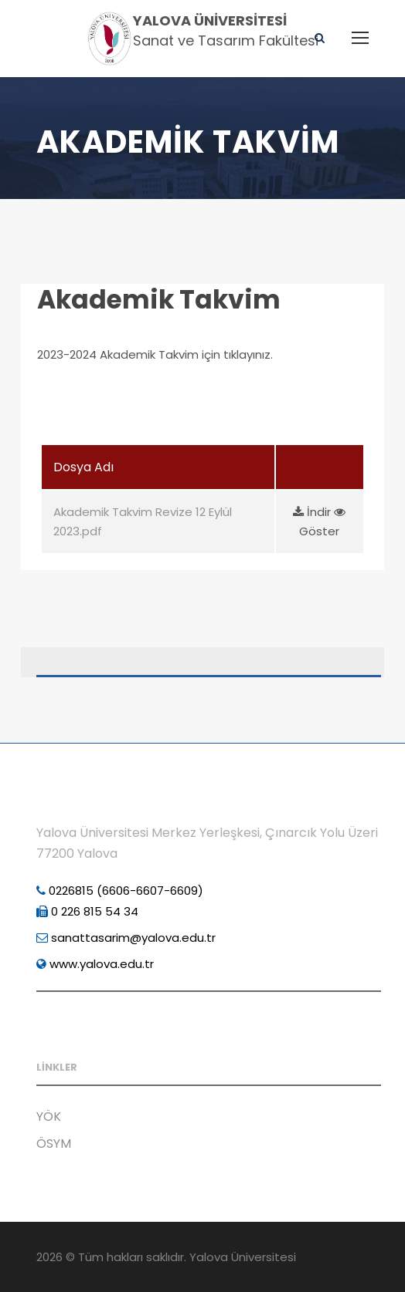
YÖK (48, 1116)
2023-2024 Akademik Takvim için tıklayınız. (155, 354)
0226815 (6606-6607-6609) (119, 890)
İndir (313, 512)
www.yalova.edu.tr (95, 964)
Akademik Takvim (159, 300)
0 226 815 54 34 (87, 911)
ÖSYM (53, 1143)
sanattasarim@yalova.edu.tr (126, 937)
